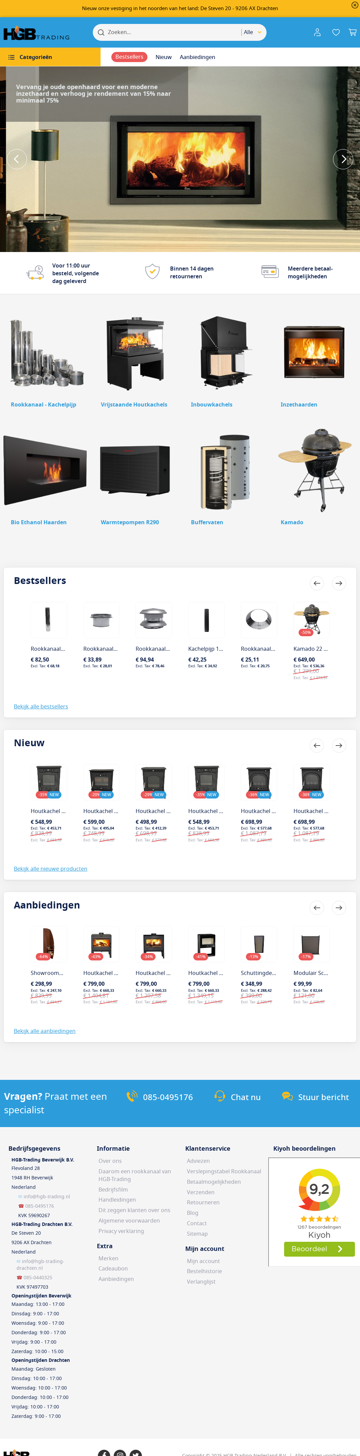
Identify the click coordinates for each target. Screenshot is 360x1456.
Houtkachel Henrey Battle (326, 811)
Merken (108, 1259)
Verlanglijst (201, 1282)
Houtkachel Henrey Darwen (118, 811)
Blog (192, 1213)
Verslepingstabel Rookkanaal (224, 1172)
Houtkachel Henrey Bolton (64, 811)
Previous (17, 159)
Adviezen (198, 1161)
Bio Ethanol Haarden (39, 523)
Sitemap (197, 1234)
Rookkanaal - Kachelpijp (43, 405)
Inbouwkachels (211, 405)
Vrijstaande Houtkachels (134, 405)
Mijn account (203, 1261)
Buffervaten (207, 523)
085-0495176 (39, 1206)
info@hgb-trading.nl (47, 1196)
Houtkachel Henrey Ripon (221, 811)
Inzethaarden (299, 405)
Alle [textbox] (248, 32)
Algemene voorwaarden (129, 1221)
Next (343, 159)
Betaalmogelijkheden (214, 1182)
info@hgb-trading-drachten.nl (40, 1265)
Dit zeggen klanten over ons (134, 1210)
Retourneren (203, 1203)
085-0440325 (38, 1277)
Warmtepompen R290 (130, 523)
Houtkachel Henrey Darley (274, 811)
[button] (318, 32)
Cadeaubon (113, 1269)
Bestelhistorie (204, 1271)
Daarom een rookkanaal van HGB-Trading (135, 1175)
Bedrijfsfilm (113, 1190)
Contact (197, 1224)
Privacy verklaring (121, 1231)
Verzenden (201, 1192)
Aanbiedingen (116, 1279)
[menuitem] (50, 57)
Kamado (292, 523)
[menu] (180, 57)
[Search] (101, 32)
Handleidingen (117, 1200)
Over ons (110, 1161)
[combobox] (254, 32)
